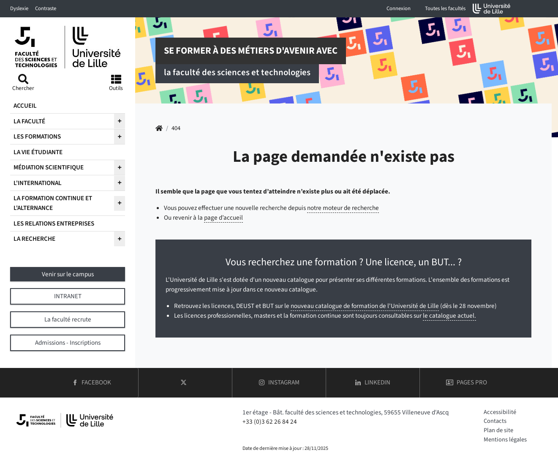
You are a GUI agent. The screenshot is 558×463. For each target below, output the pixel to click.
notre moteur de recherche (343, 207)
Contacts (495, 421)
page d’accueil (223, 217)
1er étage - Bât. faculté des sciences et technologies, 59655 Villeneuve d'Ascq (345, 412)
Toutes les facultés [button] (445, 8)
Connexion (399, 8)
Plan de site (498, 430)
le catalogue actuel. (449, 315)
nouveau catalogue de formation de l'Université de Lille (365, 305)
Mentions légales (505, 439)
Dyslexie (19, 8)
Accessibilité (500, 412)
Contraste (45, 8)
